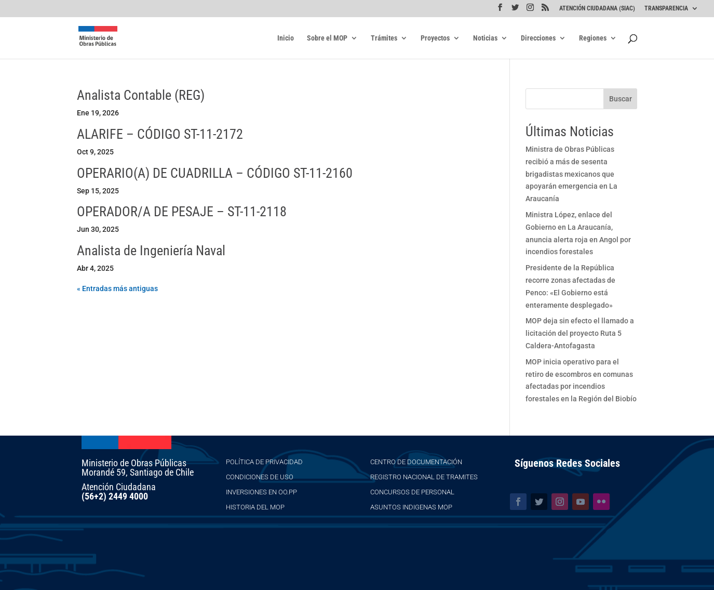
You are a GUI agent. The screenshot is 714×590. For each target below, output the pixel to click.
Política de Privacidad (264, 462)
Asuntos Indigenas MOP (411, 507)
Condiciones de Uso (259, 477)
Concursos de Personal (412, 492)
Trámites (384, 38)
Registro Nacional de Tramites (424, 477)
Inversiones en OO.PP (261, 492)
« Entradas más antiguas (117, 288)
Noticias (485, 38)
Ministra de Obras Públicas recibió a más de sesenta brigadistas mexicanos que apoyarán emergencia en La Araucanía (571, 174)
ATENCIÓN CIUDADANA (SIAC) (597, 8)
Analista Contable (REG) (141, 95)
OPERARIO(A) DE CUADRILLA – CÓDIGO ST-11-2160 (215, 173)
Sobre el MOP (327, 38)
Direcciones (538, 38)
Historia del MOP (255, 507)
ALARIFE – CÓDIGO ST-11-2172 (160, 134)
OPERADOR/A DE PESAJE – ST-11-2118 (182, 211)
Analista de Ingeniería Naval (151, 250)
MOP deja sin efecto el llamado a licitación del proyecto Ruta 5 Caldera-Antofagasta (580, 333)
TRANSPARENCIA (666, 8)
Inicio (285, 38)
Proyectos (435, 38)
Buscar (620, 99)
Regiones (593, 38)
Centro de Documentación (416, 462)
